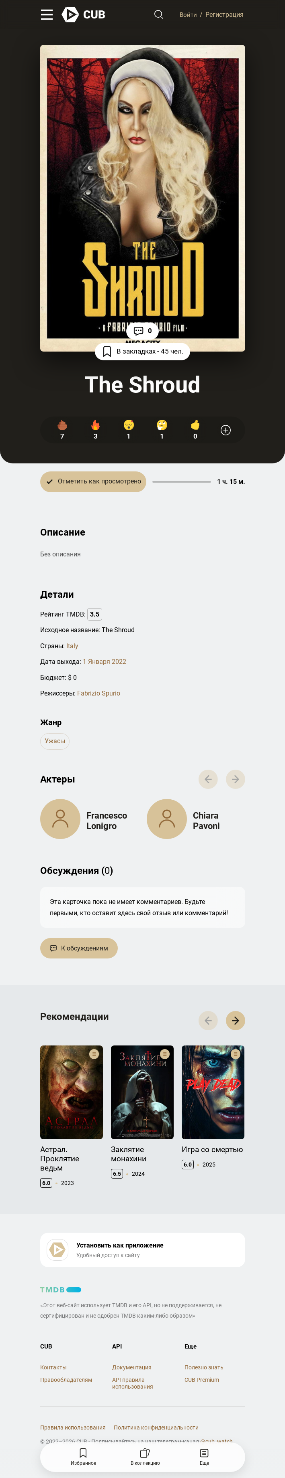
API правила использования (132, 1387)
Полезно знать (204, 1371)
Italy (72, 646)
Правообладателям (66, 1384)
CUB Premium (202, 1384)
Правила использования (73, 1431)
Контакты (53, 1371)
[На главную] (84, 15)
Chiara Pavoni (206, 822)
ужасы (55, 741)
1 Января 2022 (104, 662)
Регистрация (224, 15)
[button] (234, 1024)
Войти (188, 15)
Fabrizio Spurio (98, 693)
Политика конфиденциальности (156, 1431)
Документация (132, 1371)
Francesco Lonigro (106, 822)
